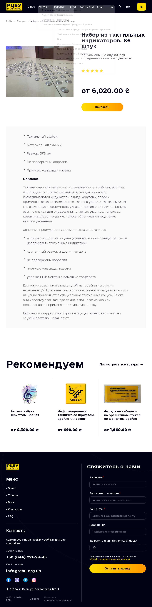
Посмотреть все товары (119, 364)
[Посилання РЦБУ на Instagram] (34, 580)
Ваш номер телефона (104, 493)
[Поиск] (120, 6)
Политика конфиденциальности (58, 598)
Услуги (43, 6)
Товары (58, 6)
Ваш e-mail (97, 509)
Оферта (34, 598)
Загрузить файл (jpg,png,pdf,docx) (113, 540)
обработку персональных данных (109, 559)
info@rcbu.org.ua (23, 571)
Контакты (87, 6)
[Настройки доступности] (141, 7)
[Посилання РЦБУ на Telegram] (25, 580)
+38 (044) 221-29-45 (26, 557)
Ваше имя (96, 477)
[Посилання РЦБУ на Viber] (17, 580)
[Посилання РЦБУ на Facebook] (8, 580)
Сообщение (97, 524)
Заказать (102, 107)
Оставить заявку (118, 568)
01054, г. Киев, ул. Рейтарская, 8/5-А (34, 589)
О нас (31, 6)
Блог (73, 6)
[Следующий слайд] (68, 71)
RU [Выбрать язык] (128, 6)
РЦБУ (9, 21)
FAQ (99, 6)
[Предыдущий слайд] (10, 71)
